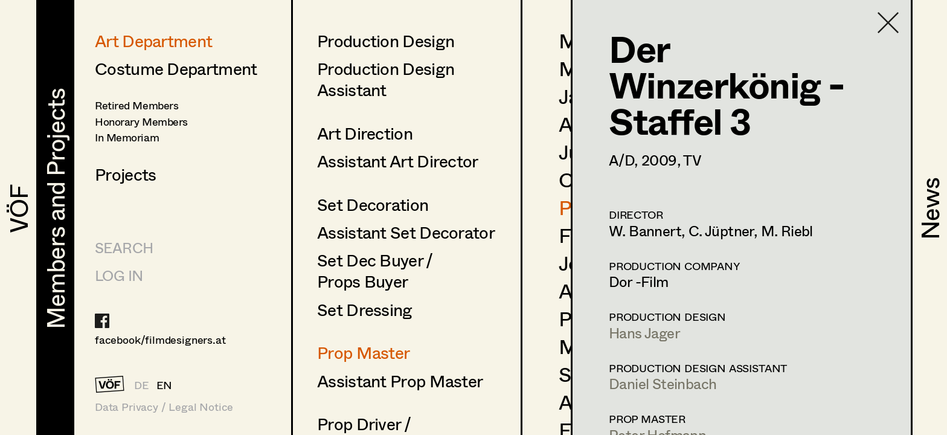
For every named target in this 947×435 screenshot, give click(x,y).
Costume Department (176, 68)
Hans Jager (644, 332)
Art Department (153, 40)
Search (124, 247)
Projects (125, 174)
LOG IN (119, 275)
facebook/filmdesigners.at (160, 339)
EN (164, 384)
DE (141, 384)
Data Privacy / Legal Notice (164, 407)
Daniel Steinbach (662, 383)
